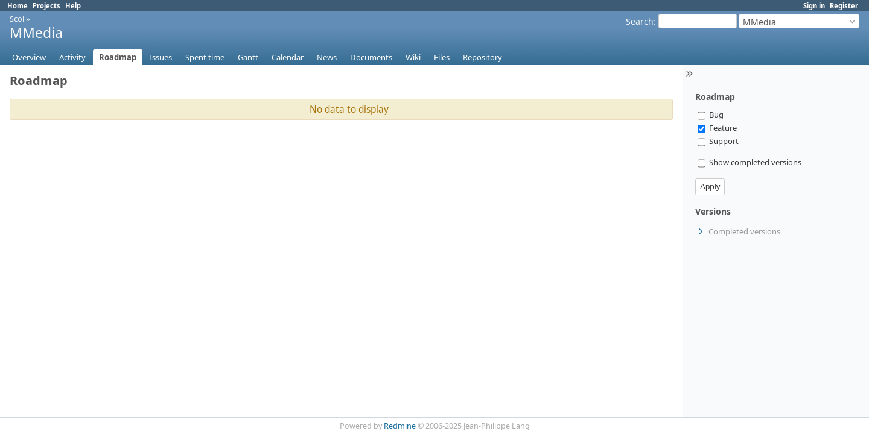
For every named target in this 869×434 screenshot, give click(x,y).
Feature (717, 127)
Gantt (248, 57)
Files (442, 57)
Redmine (400, 426)
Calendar (288, 57)
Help (73, 5)
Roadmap (117, 57)
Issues (161, 57)
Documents (371, 57)
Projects (46, 5)
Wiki (413, 57)
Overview (29, 57)
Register (844, 5)
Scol (17, 18)
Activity (72, 57)
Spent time (204, 57)
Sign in (814, 5)
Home (17, 5)
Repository (482, 57)
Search (640, 21)
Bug (711, 114)
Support (718, 141)
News (327, 57)
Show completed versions (749, 162)
